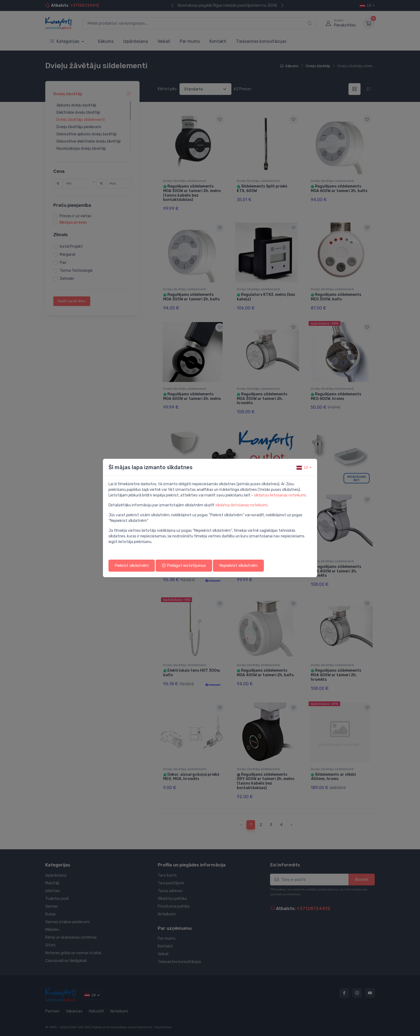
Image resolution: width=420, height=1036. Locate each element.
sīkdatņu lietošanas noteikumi (280, 495)
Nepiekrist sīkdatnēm (238, 565)
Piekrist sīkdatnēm (132, 565)
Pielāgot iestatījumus (184, 565)
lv (302, 467)
